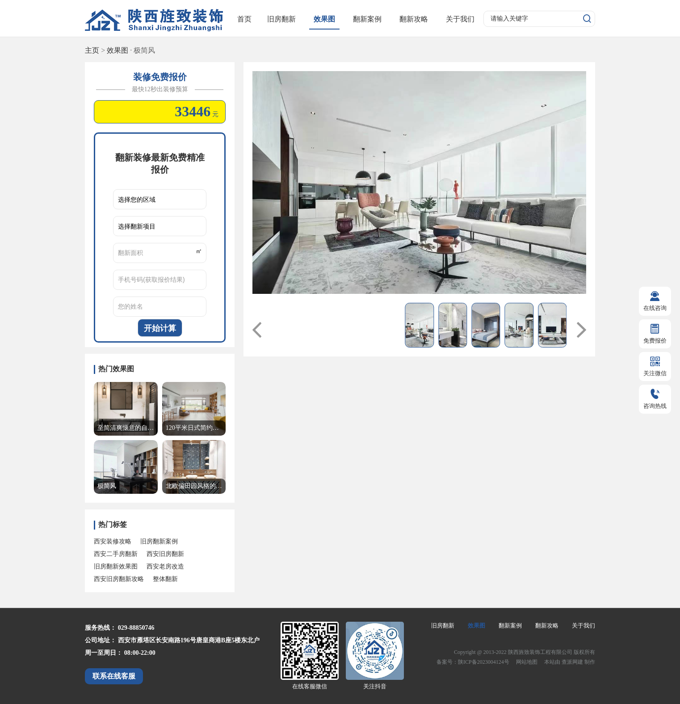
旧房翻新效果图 (116, 566)
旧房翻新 (281, 19)
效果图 (324, 19)
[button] (256, 329)
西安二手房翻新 (116, 554)
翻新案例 (367, 19)
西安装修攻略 (112, 541)
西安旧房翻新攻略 (119, 579)
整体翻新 (165, 579)
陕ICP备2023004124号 (483, 662)
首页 (244, 19)
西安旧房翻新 (165, 554)
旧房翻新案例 (159, 541)
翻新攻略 (413, 19)
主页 (92, 50)
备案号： (447, 662)
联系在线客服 (113, 676)
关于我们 (460, 19)
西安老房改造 (165, 566)
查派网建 (573, 662)
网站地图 (527, 662)
